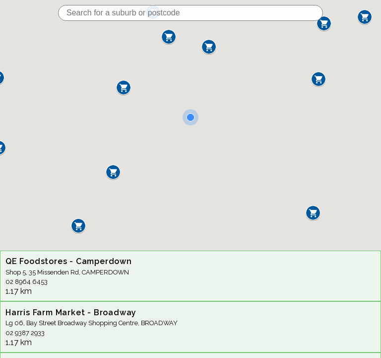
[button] (123, 87)
